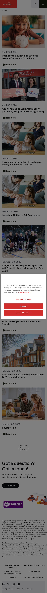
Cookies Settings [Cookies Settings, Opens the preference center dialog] (23, 299)
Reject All (23, 306)
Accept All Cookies (24, 313)
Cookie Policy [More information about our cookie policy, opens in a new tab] (23, 292)
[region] (23, 296)
